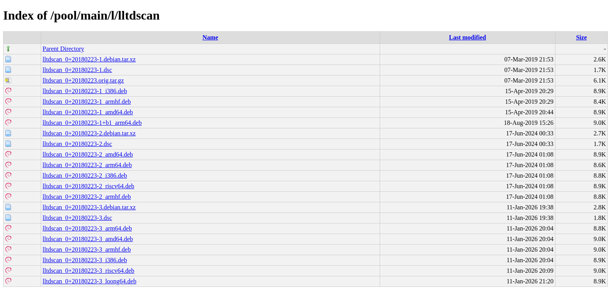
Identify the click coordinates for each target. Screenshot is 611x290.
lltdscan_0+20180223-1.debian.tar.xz (89, 59)
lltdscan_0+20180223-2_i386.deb (85, 175)
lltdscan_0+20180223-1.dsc (77, 70)
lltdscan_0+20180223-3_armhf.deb (87, 249)
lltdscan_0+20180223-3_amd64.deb (88, 239)
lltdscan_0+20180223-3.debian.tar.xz (89, 207)
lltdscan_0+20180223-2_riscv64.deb (88, 186)
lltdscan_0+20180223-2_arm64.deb (87, 165)
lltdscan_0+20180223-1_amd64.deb (88, 112)
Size (581, 37)
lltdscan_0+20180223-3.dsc (77, 217)
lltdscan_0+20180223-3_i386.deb (85, 260)
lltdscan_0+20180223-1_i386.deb (85, 91)
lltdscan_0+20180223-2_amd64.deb (88, 154)
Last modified (467, 37)
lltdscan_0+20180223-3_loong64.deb (90, 281)
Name (210, 37)
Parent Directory (63, 48)
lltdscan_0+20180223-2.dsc (77, 143)
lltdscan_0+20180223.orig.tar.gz (83, 80)
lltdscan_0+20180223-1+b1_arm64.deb (92, 122)
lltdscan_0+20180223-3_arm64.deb (87, 228)
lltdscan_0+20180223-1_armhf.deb (87, 101)
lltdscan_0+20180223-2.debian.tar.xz (89, 133)
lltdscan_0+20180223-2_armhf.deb (87, 196)
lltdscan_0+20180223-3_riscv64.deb (88, 270)
